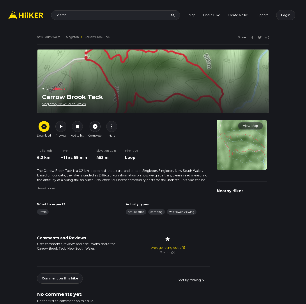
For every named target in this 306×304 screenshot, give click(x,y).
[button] (46, 188)
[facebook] (251, 37)
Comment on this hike (60, 278)
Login (285, 15)
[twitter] (258, 37)
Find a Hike (211, 15)
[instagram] (265, 37)
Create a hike (238, 15)
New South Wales (48, 37)
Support (262, 15)
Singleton (72, 37)
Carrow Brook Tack (97, 37)
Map (192, 15)
